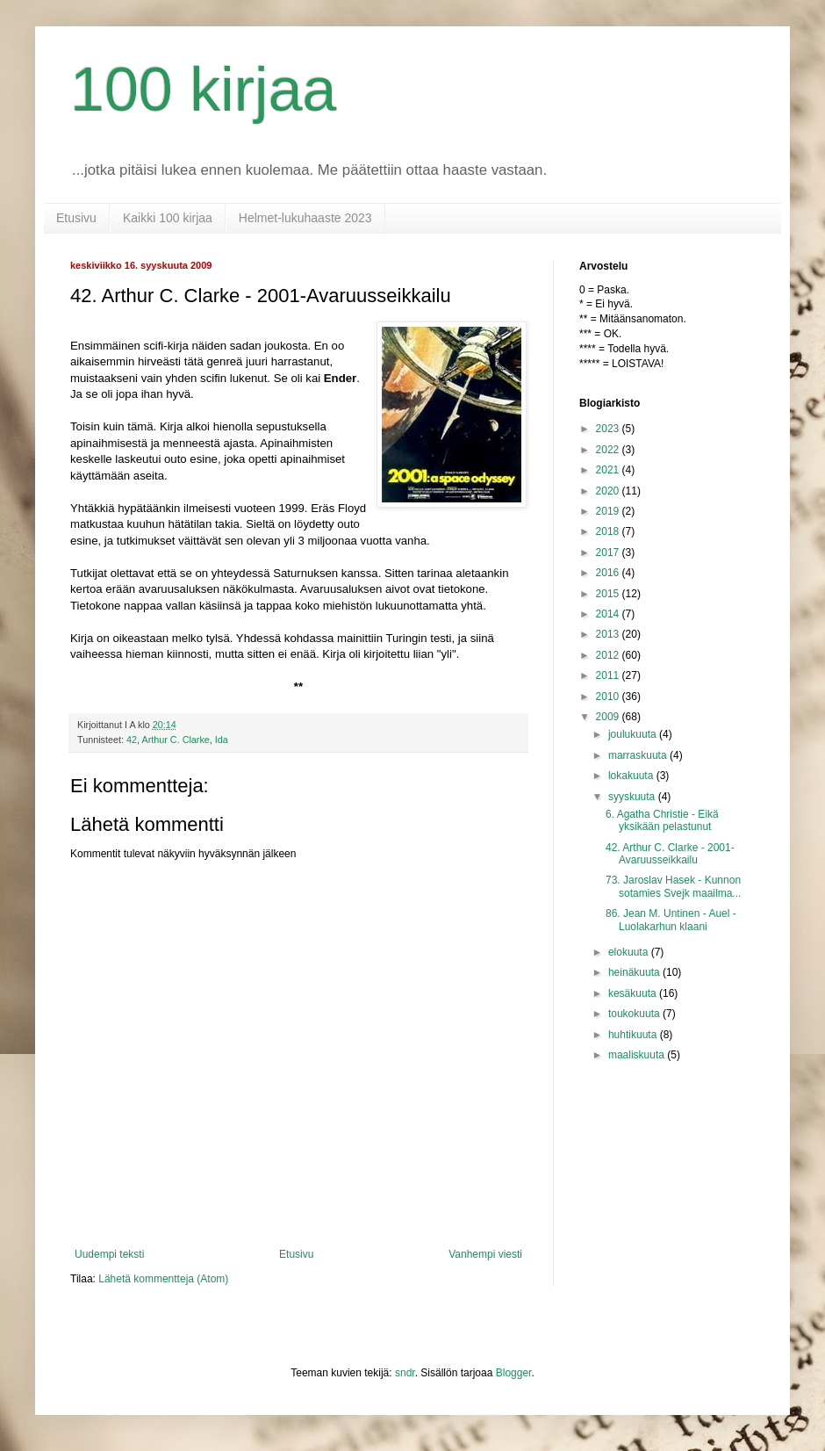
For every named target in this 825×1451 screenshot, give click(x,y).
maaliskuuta (637, 1055)
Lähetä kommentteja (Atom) (163, 1279)
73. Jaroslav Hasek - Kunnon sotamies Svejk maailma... (673, 886)
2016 (609, 573)
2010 (609, 696)
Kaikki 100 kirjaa (167, 218)
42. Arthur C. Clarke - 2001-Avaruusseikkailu (670, 853)
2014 (609, 614)
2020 (609, 491)
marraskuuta (639, 755)
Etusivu (76, 218)
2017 (609, 552)
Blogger (514, 1373)
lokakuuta (632, 775)
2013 (609, 634)
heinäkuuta (635, 972)
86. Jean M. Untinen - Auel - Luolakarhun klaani (671, 919)
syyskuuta (633, 796)
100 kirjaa (203, 89)
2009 (609, 717)
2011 (609, 675)
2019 (609, 511)
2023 (609, 428)
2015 (609, 594)
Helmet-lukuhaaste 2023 (305, 218)
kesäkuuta (633, 993)
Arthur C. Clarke (175, 739)
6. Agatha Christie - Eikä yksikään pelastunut (662, 820)
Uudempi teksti (109, 1254)
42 (131, 739)
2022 (609, 450)
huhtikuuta (634, 1035)
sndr (405, 1373)
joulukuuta (633, 734)
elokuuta (629, 952)
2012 (609, 655)
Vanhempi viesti (485, 1254)
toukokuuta (635, 1013)
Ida (221, 739)
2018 (609, 531)
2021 (609, 470)
